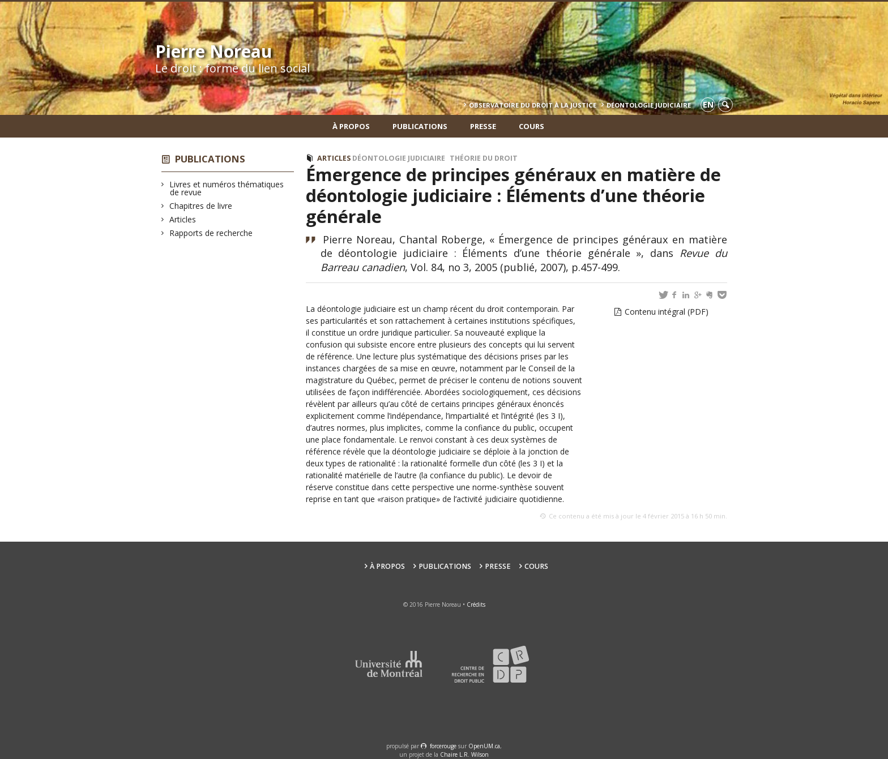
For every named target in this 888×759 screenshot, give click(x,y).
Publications (419, 126)
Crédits (476, 604)
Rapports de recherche (211, 233)
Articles (183, 219)
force (443, 746)
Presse (483, 126)
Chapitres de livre (201, 205)
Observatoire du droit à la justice (532, 105)
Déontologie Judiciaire (649, 105)
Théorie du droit (484, 158)
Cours (531, 126)
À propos (351, 126)
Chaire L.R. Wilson (464, 754)
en (708, 104)
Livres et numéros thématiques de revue (227, 188)
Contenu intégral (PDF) (666, 311)
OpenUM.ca (484, 746)
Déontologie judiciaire (398, 158)
